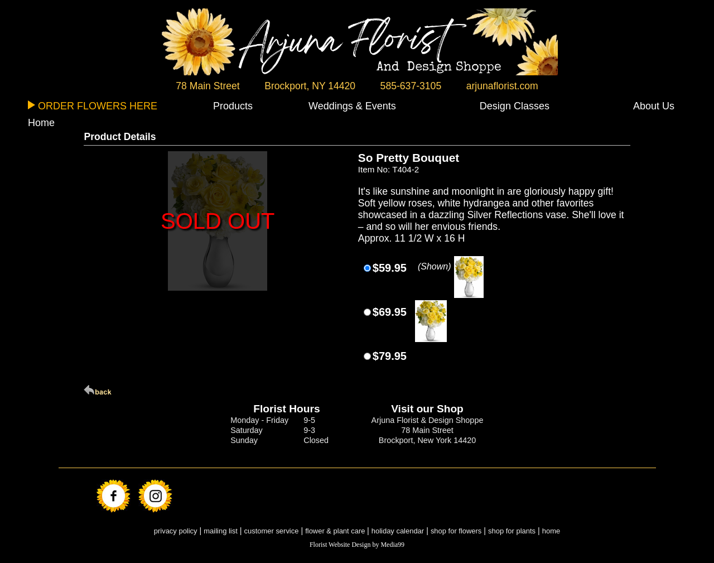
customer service (271, 531)
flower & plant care (336, 531)
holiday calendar (398, 531)
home (551, 531)
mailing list (220, 531)
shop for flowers (456, 531)
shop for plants (512, 531)
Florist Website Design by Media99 (357, 544)
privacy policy (175, 531)
